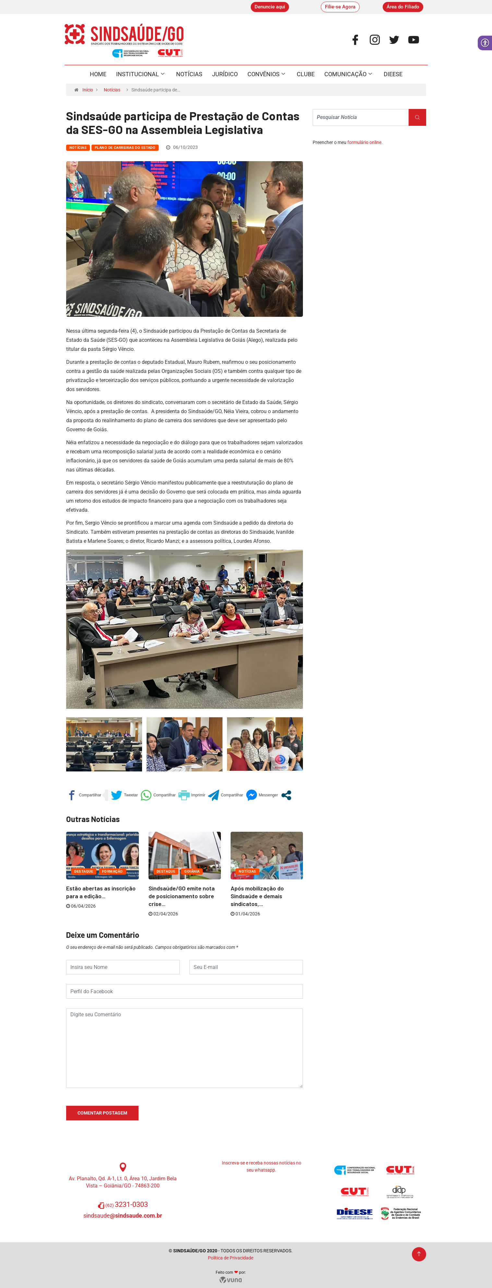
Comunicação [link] (348, 74)
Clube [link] (306, 74)
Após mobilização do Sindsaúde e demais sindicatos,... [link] (257, 896)
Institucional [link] (140, 74)
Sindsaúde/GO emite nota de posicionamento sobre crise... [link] (182, 896)
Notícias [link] (189, 74)
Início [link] (87, 89)
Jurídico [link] (225, 74)
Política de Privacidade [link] (230, 1257)
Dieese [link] (393, 74)
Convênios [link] (266, 74)
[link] (270, 7)
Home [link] (98, 74)
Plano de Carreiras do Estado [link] (125, 148)
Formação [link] (112, 871)
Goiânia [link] (191, 871)
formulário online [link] (364, 142)
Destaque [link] (83, 871)
